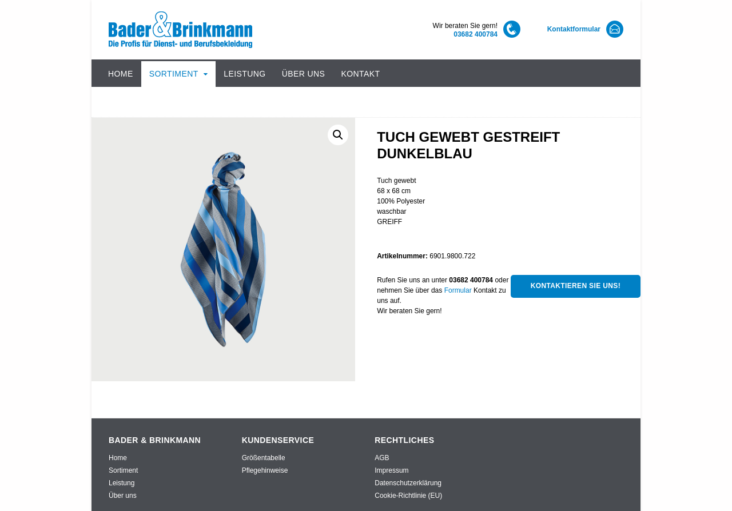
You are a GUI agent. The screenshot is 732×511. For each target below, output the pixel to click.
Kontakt (360, 73)
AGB (382, 458)
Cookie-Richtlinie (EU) (408, 496)
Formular (458, 290)
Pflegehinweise (265, 470)
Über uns (303, 73)
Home (120, 73)
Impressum (391, 470)
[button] (338, 135)
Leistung (244, 73)
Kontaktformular (573, 29)
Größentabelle (263, 458)
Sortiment (173, 73)
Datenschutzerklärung (408, 483)
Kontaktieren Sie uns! (575, 286)
